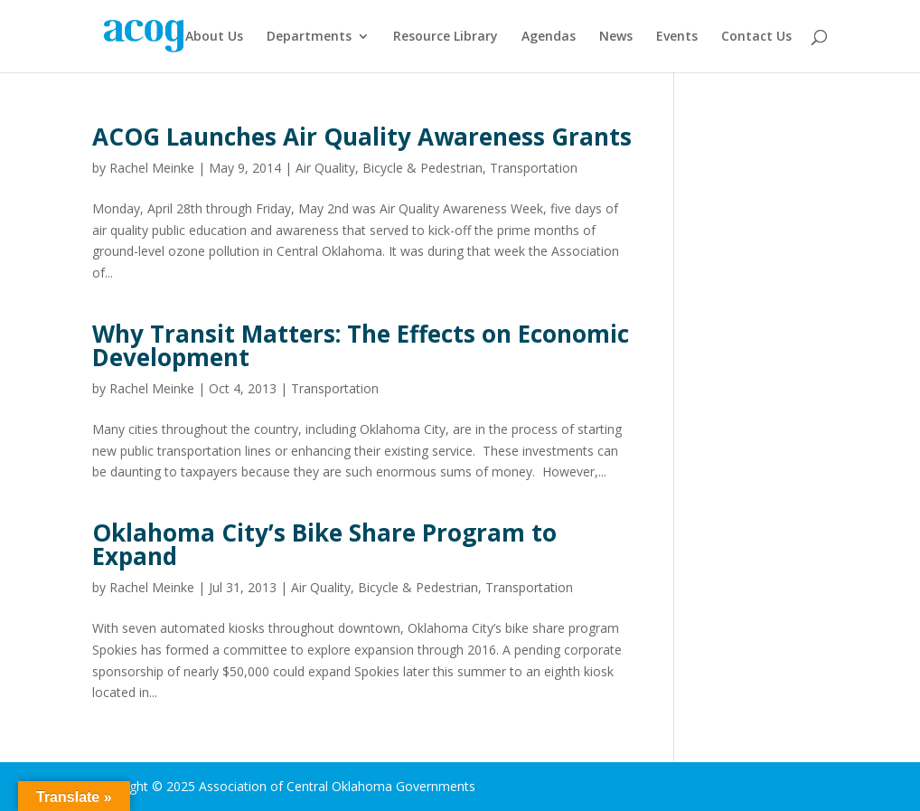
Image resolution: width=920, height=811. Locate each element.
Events (677, 37)
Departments (309, 37)
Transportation (533, 167)
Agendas (548, 37)
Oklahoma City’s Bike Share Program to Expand (324, 544)
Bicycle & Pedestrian (422, 167)
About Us (214, 37)
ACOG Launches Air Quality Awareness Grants (362, 136)
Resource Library (445, 37)
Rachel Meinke (151, 167)
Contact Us (756, 37)
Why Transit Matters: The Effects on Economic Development (360, 345)
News (616, 37)
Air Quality (325, 167)
